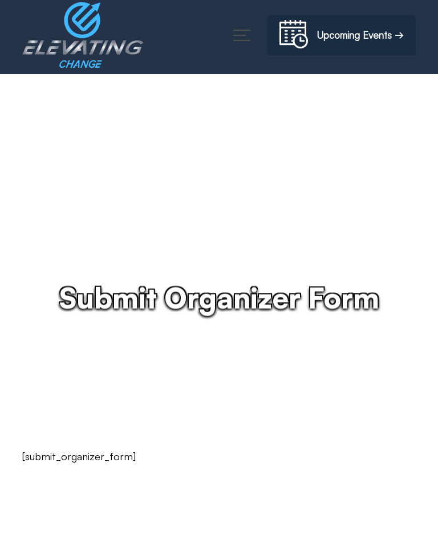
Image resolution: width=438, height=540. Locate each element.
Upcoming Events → (341, 36)
